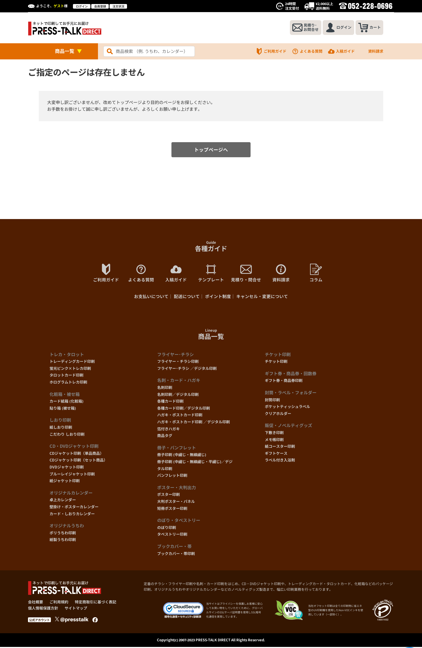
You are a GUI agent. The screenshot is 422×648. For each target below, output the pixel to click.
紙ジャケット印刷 (65, 481)
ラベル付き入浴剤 (280, 461)
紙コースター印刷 (280, 447)
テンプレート (211, 274)
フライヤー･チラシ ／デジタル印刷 (187, 369)
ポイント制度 (218, 297)
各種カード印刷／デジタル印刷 (183, 409)
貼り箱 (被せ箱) (63, 409)
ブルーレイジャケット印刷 (72, 474)
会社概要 (35, 603)
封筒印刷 (272, 400)
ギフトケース (276, 454)
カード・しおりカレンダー (72, 514)
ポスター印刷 (168, 495)
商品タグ (164, 436)
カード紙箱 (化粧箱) (66, 402)
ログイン (82, 6)
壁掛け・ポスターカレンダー (74, 507)
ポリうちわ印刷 (63, 533)
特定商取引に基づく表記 (95, 603)
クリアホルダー (278, 414)
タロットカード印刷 (66, 376)
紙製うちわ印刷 (63, 540)
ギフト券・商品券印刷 (284, 381)
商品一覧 (64, 51)
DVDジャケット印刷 (67, 468)
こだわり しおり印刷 (67, 435)
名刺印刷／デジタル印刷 (178, 395)
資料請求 (371, 51)
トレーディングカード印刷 (72, 362)
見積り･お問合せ (304, 28)
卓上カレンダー (63, 500)
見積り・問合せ (246, 274)
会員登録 (100, 6)
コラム (316, 274)
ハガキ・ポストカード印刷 (179, 415)
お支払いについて (151, 297)
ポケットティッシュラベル (287, 407)
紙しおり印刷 (61, 428)
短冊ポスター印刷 (172, 509)
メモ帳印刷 (274, 440)
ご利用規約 (59, 603)
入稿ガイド (341, 51)
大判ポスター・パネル (176, 502)
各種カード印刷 (170, 402)
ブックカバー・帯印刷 (176, 554)
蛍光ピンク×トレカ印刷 (70, 369)
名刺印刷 (164, 388)
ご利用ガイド (271, 51)
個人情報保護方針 (43, 608)
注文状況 (118, 6)
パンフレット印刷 (172, 476)
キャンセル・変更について (262, 297)
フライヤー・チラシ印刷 (178, 362)
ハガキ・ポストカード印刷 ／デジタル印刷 (193, 422)
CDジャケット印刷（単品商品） (77, 454)
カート (369, 28)
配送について (187, 297)
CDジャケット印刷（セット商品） (78, 461)
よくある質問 (307, 51)
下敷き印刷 (274, 433)
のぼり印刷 (166, 528)
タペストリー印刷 (172, 535)
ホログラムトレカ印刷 (68, 383)
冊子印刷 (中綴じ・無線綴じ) (181, 455)
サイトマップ (76, 608)
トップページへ (211, 150)
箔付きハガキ (168, 429)
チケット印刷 (276, 362)
